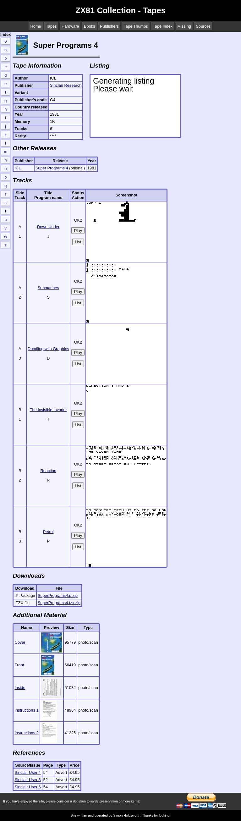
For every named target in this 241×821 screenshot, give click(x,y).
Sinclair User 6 (27, 787)
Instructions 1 (26, 710)
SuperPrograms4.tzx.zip (59, 602)
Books (89, 26)
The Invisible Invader (48, 409)
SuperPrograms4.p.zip (58, 595)
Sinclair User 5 (27, 779)
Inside (19, 687)
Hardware (70, 26)
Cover (19, 642)
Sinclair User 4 (27, 772)
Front (19, 665)
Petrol (48, 531)
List (78, 242)
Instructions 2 (26, 732)
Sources (203, 26)
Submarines (48, 287)
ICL (17, 168)
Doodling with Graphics (48, 348)
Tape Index (163, 26)
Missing (184, 26)
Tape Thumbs (135, 26)
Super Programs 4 (52, 168)
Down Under (48, 226)
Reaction (48, 470)
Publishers (109, 26)
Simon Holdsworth (126, 815)
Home (35, 26)
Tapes (51, 26)
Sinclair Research (65, 85)
